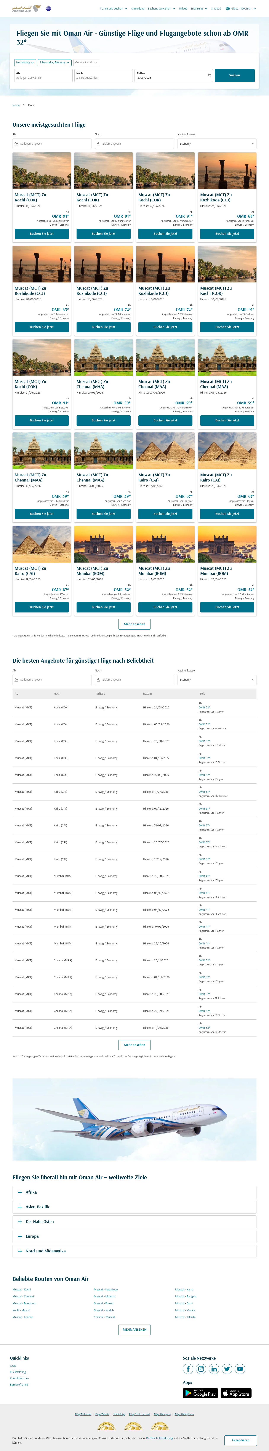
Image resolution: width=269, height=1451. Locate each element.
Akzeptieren (241, 1440)
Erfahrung (200, 8)
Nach (79, 73)
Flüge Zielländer (83, 1414)
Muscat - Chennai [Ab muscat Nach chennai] (23, 1296)
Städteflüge (119, 1414)
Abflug (140, 73)
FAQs (13, 1366)
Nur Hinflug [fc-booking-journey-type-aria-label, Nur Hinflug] (23, 62)
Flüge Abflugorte (162, 1414)
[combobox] (43, 78)
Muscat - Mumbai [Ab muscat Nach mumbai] (104, 1296)
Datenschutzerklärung (159, 1438)
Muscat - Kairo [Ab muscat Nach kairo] (184, 1289)
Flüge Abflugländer (184, 1414)
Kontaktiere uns (19, 1378)
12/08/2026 (143, 78)
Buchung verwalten (162, 8)
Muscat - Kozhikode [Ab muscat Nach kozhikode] (106, 1289)
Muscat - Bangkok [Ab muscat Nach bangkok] (186, 1296)
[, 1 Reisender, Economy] (52, 62)
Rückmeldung (18, 1372)
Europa (27, 1236)
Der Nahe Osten (35, 1222)
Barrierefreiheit (19, 1384)
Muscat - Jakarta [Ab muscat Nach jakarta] (185, 1317)
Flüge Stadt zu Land (139, 1414)
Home (16, 105)
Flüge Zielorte (102, 1414)
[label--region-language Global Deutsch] (241, 8)
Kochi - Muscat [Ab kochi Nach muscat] (22, 1310)
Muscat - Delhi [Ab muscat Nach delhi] (184, 1303)
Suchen (234, 75)
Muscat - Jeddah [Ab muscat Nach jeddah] (104, 1310)
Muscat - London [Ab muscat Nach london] (23, 1317)
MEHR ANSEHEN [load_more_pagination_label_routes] (134, 1329)
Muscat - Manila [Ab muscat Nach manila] (185, 1310)
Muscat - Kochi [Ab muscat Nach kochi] (22, 1289)
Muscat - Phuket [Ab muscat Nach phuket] (104, 1303)
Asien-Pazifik (32, 1207)
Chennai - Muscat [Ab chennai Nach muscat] (104, 1317)
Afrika (26, 1192)
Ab (18, 73)
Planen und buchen (114, 8)
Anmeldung (137, 8)
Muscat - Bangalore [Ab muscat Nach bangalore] (24, 1303)
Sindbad (216, 8)
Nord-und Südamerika (41, 1251)
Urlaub (183, 8)
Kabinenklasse (186, 134)
